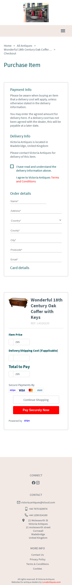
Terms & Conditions (37, 564)
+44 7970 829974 (38, 508)
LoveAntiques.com (51, 582)
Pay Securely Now (36, 410)
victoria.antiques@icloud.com (38, 502)
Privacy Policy (38, 559)
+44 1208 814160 (38, 515)
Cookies (37, 568)
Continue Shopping (36, 400)
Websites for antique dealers (25, 582)
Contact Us (37, 554)
